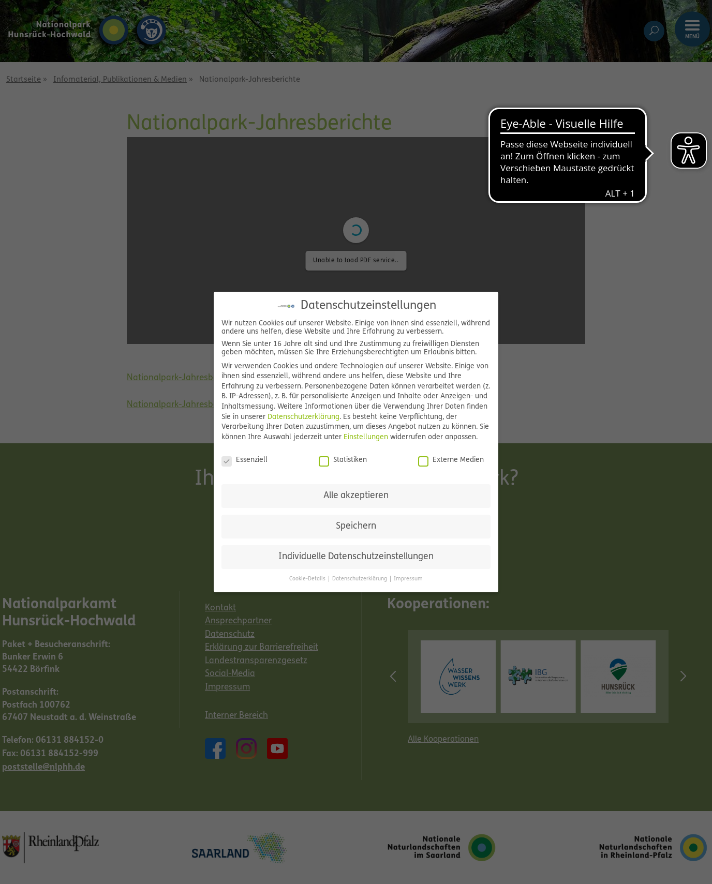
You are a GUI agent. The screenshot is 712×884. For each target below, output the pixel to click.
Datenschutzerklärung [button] (360, 579)
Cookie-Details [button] (308, 579)
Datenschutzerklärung (303, 417)
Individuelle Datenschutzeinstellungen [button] (356, 556)
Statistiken (343, 460)
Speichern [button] (356, 526)
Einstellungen (366, 437)
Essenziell (244, 460)
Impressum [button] (408, 579)
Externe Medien (451, 460)
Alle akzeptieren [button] (356, 495)
